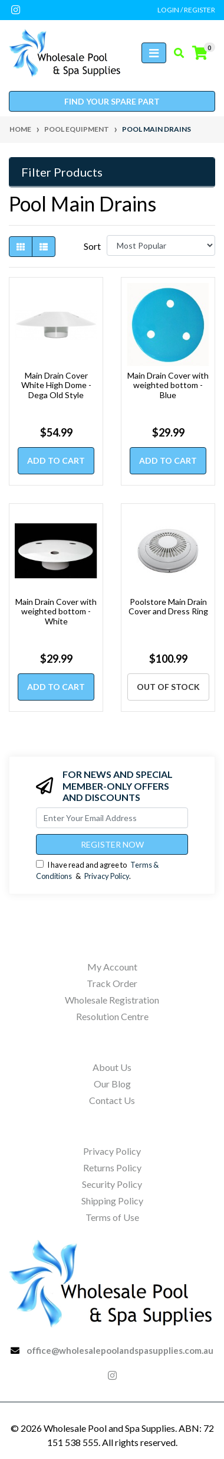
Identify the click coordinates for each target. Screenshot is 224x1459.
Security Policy (112, 1184)
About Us (112, 1067)
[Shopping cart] (200, 53)
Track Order (112, 983)
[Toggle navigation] (153, 53)
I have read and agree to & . (97, 870)
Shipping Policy (112, 1200)
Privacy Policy (106, 876)
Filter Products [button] (62, 172)
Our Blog (112, 1083)
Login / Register (186, 9)
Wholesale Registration (112, 999)
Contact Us (112, 1100)
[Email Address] (112, 817)
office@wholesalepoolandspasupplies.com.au (120, 1350)
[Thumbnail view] (20, 246)
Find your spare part (112, 101)
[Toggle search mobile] (175, 53)
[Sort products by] (161, 245)
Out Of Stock (168, 687)
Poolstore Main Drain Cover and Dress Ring (168, 607)
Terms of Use (112, 1217)
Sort (92, 246)
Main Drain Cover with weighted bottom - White (56, 612)
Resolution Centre (112, 1016)
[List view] (43, 246)
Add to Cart (56, 460)
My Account (112, 966)
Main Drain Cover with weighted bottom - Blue (168, 385)
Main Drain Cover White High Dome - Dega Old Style (56, 385)
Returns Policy (112, 1167)
